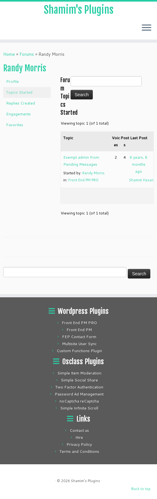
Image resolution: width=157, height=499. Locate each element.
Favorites (14, 124)
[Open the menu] (146, 28)
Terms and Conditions (79, 451)
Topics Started (19, 92)
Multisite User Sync (79, 343)
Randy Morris (24, 68)
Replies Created (20, 103)
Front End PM (79, 329)
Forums (26, 54)
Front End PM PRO (83, 180)
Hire (79, 437)
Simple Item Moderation (79, 373)
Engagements (18, 114)
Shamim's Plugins (78, 10)
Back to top (141, 488)
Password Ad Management (79, 394)
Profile (12, 81)
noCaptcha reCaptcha (79, 401)
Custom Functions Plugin (79, 350)
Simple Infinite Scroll (79, 408)
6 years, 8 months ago (138, 164)
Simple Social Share (79, 380)
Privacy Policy (79, 444)
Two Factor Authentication (79, 387)
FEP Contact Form (79, 336)
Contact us (79, 430)
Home (9, 54)
